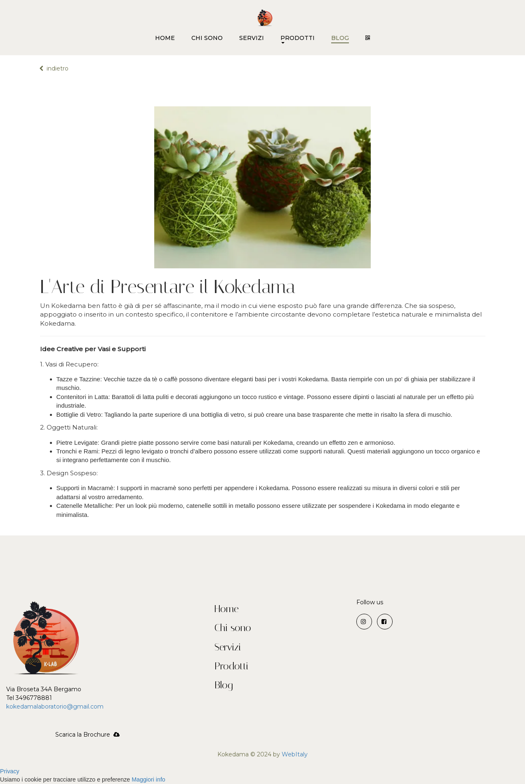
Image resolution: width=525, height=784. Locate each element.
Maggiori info (148, 779)
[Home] (265, 15)
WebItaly (295, 754)
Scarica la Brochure (87, 734)
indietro (53, 68)
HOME (165, 38)
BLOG (340, 38)
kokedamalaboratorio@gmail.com (55, 706)
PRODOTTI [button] (297, 41)
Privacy (9, 771)
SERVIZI (251, 38)
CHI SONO (207, 38)
